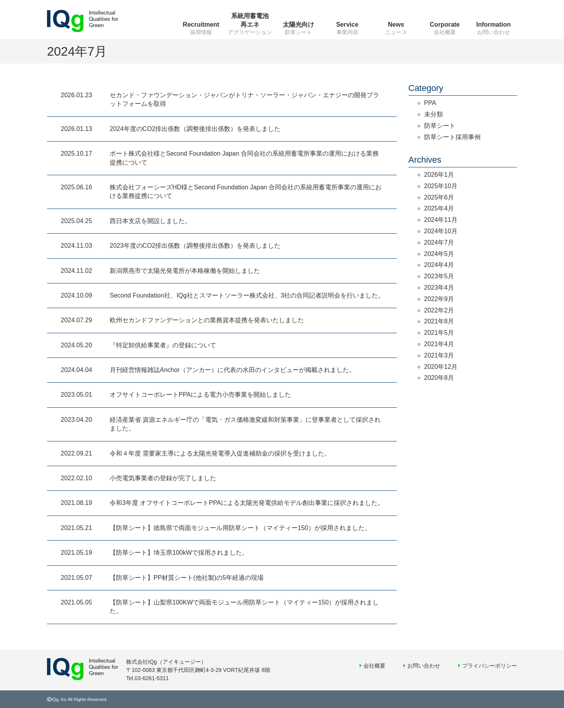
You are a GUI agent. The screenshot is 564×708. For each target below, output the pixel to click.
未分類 (433, 114)
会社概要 (374, 666)
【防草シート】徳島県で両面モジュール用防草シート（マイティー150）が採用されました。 (240, 528)
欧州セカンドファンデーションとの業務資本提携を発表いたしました (207, 320)
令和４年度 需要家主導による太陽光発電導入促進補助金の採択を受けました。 (220, 453)
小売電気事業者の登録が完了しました (163, 478)
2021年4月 (439, 344)
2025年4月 (439, 208)
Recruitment (201, 24)
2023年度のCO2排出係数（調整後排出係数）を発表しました (195, 245)
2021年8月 (439, 321)
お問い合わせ (423, 666)
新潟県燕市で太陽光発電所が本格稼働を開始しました (185, 270)
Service (347, 24)
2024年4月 (439, 264)
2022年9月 (439, 299)
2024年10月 (440, 231)
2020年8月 (439, 377)
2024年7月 (439, 242)
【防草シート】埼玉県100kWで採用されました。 (179, 552)
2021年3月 (439, 355)
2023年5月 (439, 276)
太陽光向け (298, 24)
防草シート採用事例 (452, 137)
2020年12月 (440, 366)
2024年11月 (440, 219)
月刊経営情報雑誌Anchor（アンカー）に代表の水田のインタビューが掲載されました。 (232, 370)
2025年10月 (440, 186)
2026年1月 (439, 174)
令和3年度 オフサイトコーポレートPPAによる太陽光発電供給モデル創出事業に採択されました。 (247, 502)
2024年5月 (439, 254)
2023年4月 (439, 287)
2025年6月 (439, 197)
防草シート (440, 125)
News (396, 24)
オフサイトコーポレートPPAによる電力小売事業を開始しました (200, 394)
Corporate (444, 24)
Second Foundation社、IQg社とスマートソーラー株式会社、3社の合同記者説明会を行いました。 (247, 295)
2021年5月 (439, 332)
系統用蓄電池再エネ (250, 20)
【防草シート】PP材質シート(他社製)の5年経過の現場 (187, 577)
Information (493, 24)
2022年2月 (439, 310)
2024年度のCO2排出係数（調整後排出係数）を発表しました (195, 128)
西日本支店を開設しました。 (150, 221)
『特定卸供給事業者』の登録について (163, 345)
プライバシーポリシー (489, 666)
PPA (430, 103)
